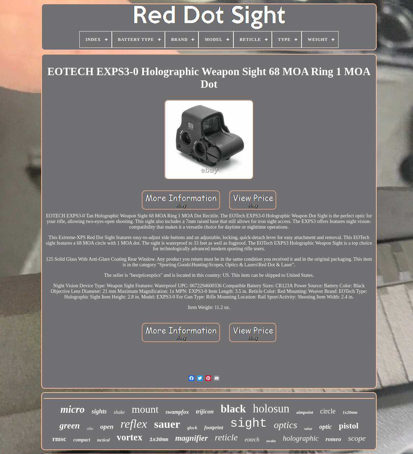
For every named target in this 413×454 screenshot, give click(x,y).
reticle (226, 437)
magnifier (191, 438)
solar (308, 428)
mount (145, 409)
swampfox (177, 412)
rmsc (59, 438)
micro (72, 409)
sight (248, 424)
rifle (90, 428)
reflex (134, 423)
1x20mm (349, 412)
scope (356, 438)
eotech (252, 439)
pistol (348, 425)
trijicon (204, 411)
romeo (333, 439)
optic (325, 426)
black (233, 409)
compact (81, 439)
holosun (271, 408)
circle (327, 411)
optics (285, 424)
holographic (301, 438)
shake (119, 412)
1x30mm (158, 440)
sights (99, 411)
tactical (103, 440)
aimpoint (304, 412)
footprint (213, 427)
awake (271, 441)
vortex (129, 437)
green (69, 425)
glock (192, 427)
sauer (167, 424)
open (107, 426)
